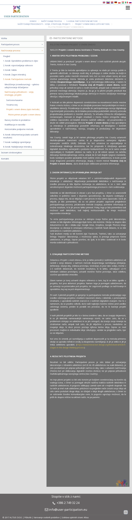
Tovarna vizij (12, 104)
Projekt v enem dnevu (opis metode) (92, 24)
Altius (86, 517)
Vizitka (4, 38)
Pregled (6, 56)
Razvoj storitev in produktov (17, 120)
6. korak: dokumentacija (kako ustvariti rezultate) (20, 136)
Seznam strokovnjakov (11, 152)
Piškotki (27, 517)
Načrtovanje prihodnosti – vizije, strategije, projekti (44, 24)
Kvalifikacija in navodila (15, 124)
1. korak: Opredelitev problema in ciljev (20, 60)
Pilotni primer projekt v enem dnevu (24, 114)
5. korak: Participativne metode (82, 21)
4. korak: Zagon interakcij (14, 74)
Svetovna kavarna (14, 100)
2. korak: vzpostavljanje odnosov (18, 65)
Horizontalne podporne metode (19, 129)
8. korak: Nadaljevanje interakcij (17, 146)
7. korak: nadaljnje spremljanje (17, 142)
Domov (33, 21)
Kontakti (5, 158)
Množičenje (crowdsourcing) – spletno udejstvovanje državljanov (22, 86)
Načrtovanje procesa (51, 21)
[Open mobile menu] (127, 7)
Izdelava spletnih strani (72, 517)
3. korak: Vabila (10, 70)
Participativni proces (10, 44)
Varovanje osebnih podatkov (47, 517)
